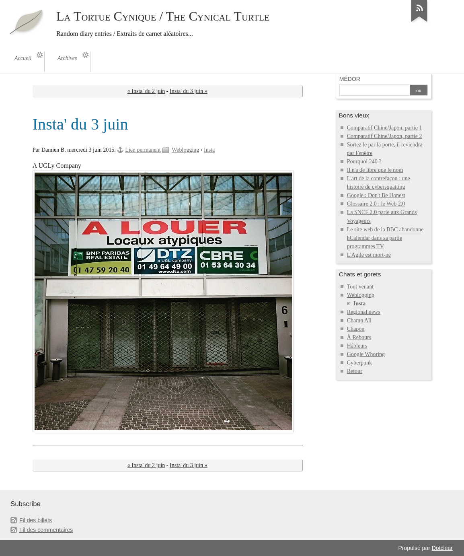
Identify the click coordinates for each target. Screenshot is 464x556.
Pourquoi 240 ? (364, 162)
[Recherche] (375, 91)
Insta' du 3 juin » (188, 91)
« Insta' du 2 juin (146, 91)
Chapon (356, 329)
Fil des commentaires (46, 530)
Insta (209, 150)
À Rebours (359, 337)
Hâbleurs (357, 346)
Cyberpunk (359, 363)
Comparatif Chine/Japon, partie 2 (384, 136)
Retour (354, 371)
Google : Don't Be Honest (376, 195)
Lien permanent (142, 150)
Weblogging (185, 150)
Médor (349, 79)
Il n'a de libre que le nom (375, 170)
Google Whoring (366, 354)
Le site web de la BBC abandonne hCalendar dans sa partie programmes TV (385, 238)
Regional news (363, 312)
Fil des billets (35, 520)
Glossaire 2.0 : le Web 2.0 (376, 204)
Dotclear (442, 548)
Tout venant (360, 287)
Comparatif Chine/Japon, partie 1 (384, 128)
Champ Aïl (359, 320)
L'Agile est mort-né (369, 255)
